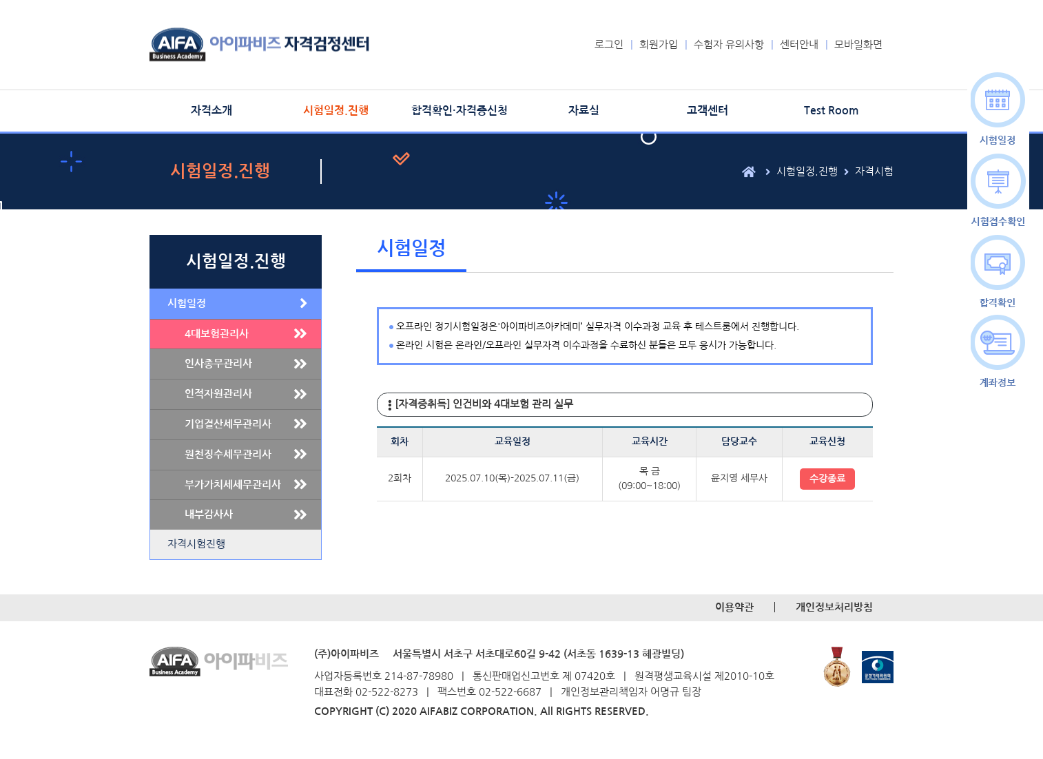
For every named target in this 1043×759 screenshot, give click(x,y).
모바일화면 (858, 44)
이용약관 (734, 607)
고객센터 (707, 110)
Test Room (831, 110)
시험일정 (186, 303)
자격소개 (211, 110)
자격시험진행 (196, 544)
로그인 (609, 44)
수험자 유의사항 (729, 44)
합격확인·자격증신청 (459, 110)
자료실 (583, 110)
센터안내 (799, 44)
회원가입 (658, 44)
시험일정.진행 (336, 110)
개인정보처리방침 (834, 607)
